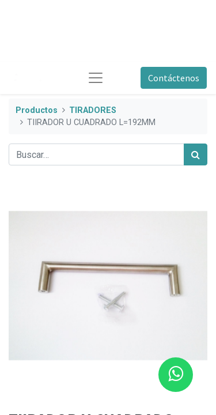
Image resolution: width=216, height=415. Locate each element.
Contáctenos (173, 78)
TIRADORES (92, 110)
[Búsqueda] (195, 154)
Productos (37, 110)
